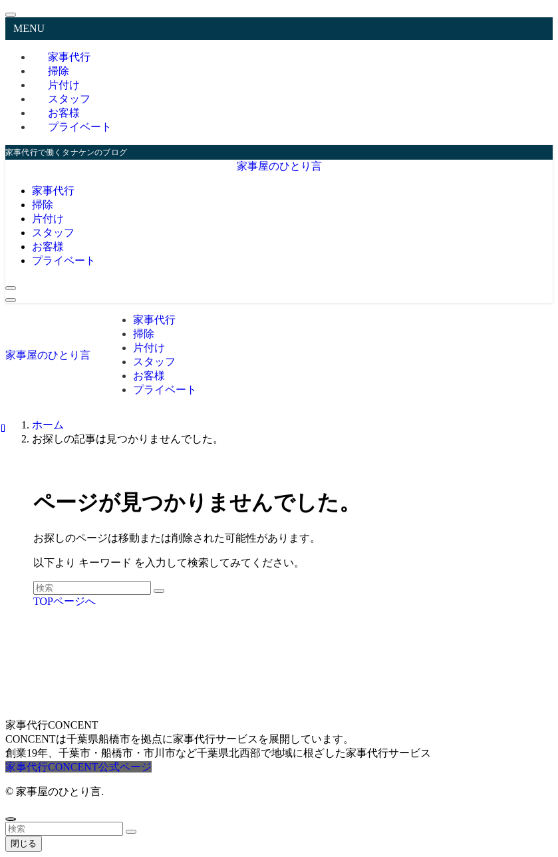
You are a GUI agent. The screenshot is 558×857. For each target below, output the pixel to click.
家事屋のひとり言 (279, 166)
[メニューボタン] (10, 300)
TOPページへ (64, 601)
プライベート (80, 126)
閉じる (24, 843)
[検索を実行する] (159, 591)
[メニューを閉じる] (10, 15)
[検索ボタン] (10, 288)
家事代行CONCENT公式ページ (78, 766)
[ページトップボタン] (10, 819)
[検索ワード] (92, 588)
